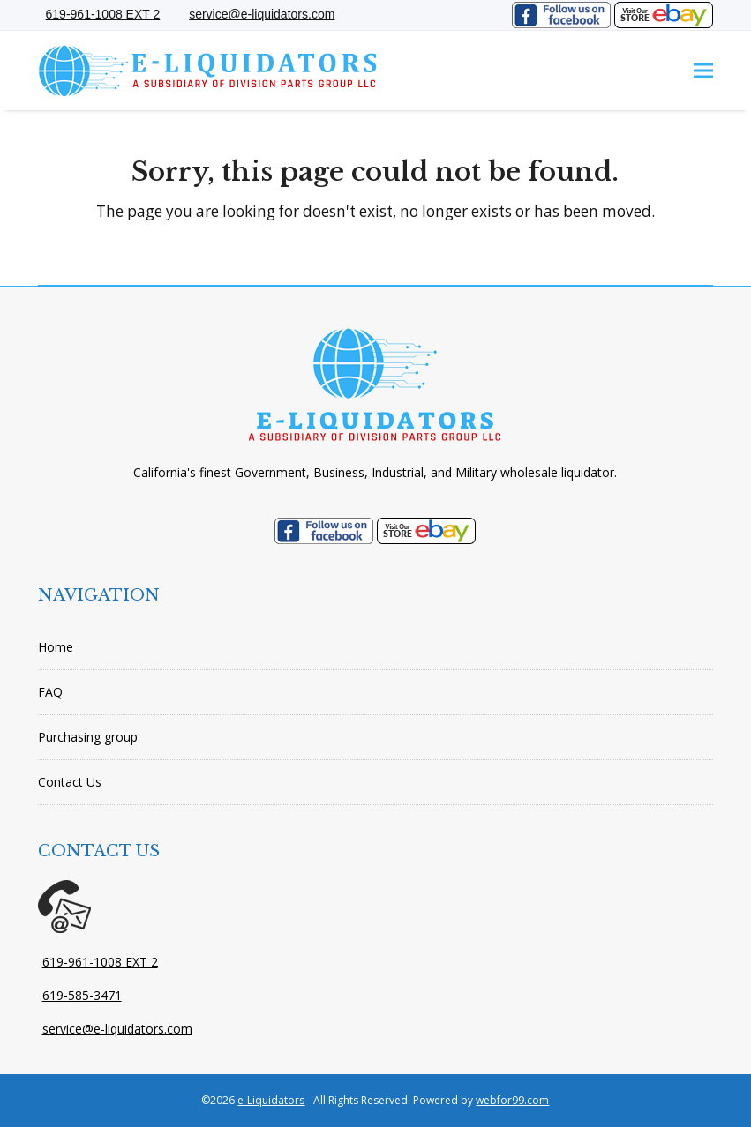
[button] (703, 70)
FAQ (50, 691)
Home (55, 646)
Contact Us (69, 781)
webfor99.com (512, 1100)
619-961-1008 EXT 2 (100, 961)
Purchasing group (88, 736)
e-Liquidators (270, 1100)
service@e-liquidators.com (117, 1028)
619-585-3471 (82, 995)
